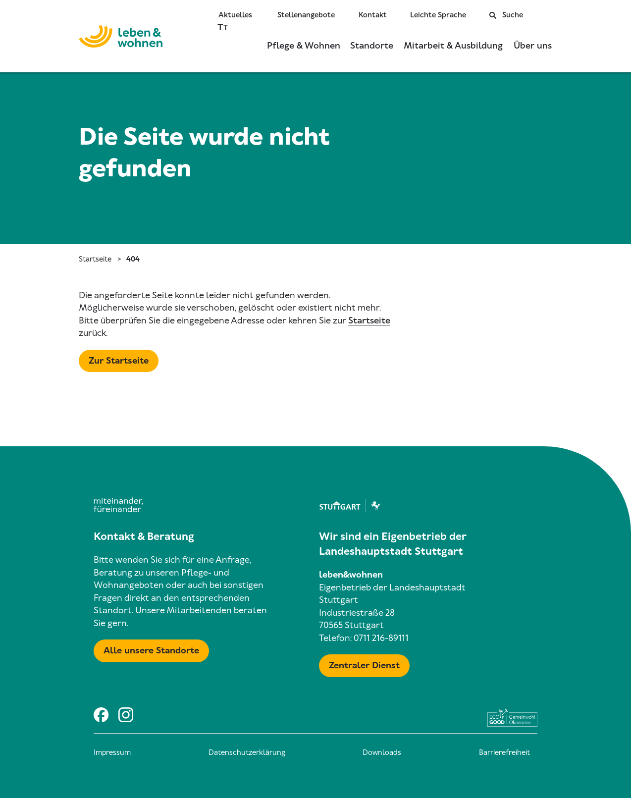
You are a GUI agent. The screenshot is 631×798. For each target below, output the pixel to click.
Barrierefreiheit (504, 752)
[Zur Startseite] (120, 38)
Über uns (533, 46)
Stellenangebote (306, 15)
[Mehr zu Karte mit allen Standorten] (151, 650)
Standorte (371, 46)
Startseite (95, 259)
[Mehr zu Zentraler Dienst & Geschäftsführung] (364, 665)
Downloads (382, 752)
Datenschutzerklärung (247, 752)
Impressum (112, 752)
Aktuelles (235, 15)
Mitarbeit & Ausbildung (453, 46)
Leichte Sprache (438, 15)
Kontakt (373, 15)
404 (133, 259)
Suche (506, 15)
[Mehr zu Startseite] (118, 361)
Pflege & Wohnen (303, 46)
